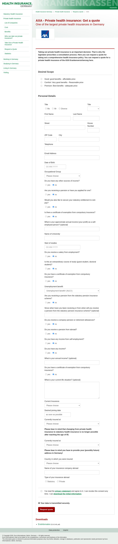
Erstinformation (49, 524)
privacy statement (63, 491)
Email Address (50, 153)
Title (46, 104)
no (56, 185)
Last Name (77, 114)
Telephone (48, 144)
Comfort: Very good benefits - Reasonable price (63, 82)
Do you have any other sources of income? (62, 181)
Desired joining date (52, 410)
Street (46, 123)
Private (62, 481)
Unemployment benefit (53, 286)
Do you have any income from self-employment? (64, 339)
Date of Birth (49, 163)
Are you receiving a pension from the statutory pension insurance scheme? (71, 297)
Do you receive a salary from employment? (62, 252)
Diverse (64, 109)
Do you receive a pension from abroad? (60, 330)
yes (48, 185)
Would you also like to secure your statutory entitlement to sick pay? (69, 201)
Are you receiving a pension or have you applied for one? (67, 190)
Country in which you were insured (58, 459)
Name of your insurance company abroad (61, 468)
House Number (90, 124)
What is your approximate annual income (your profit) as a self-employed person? (70, 223)
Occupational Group (52, 172)
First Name (48, 114)
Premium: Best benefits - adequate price (60, 86)
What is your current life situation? (58, 380)
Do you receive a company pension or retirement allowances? (69, 320)
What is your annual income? (56, 358)
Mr (55, 109)
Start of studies (50, 243)
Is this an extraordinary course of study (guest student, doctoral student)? (70, 263)
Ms (48, 109)
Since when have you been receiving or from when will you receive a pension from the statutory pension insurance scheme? (71, 309)
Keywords (113, 8)
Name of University (52, 234)
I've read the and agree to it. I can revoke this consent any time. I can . (76, 492)
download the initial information (67, 494)
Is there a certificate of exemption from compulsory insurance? (69, 212)
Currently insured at (52, 419)
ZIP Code (48, 135)
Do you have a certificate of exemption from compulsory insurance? (67, 275)
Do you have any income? (55, 349)
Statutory (51, 481)
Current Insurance (51, 401)
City (60, 135)
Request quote (46, 509)
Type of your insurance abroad (56, 477)
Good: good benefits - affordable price (59, 79)
